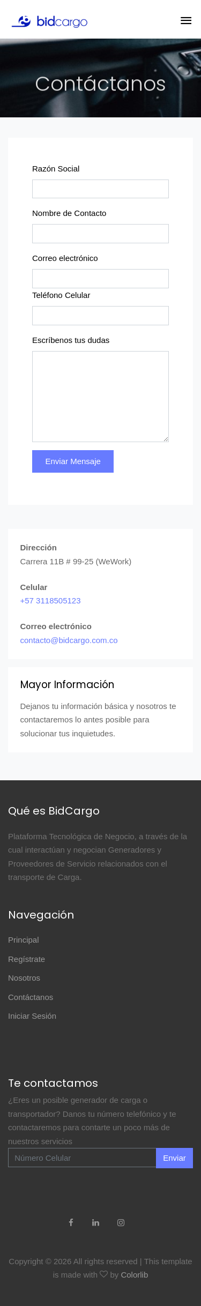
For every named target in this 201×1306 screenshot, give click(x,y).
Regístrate (26, 959)
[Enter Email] (82, 1157)
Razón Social (55, 168)
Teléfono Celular (61, 295)
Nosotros (24, 977)
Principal (23, 939)
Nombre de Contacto (69, 213)
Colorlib (134, 1274)
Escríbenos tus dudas (70, 340)
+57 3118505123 (50, 600)
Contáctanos (30, 997)
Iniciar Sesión (32, 1015)
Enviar (174, 1157)
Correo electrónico (65, 258)
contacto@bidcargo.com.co (69, 640)
